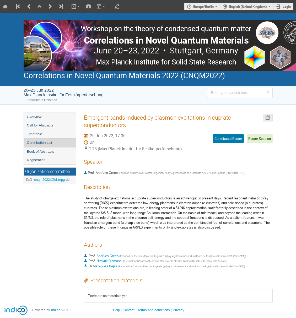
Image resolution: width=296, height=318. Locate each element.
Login (287, 6)
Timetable (34, 134)
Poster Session (259, 138)
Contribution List (39, 143)
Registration (36, 160)
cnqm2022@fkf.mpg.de (51, 179)
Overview (34, 117)
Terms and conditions (153, 310)
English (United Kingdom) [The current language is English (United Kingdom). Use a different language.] (248, 6)
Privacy (178, 310)
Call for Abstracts (40, 125)
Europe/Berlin (203, 6)
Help (116, 310)
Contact (128, 310)
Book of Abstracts (40, 151)
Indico (55, 310)
